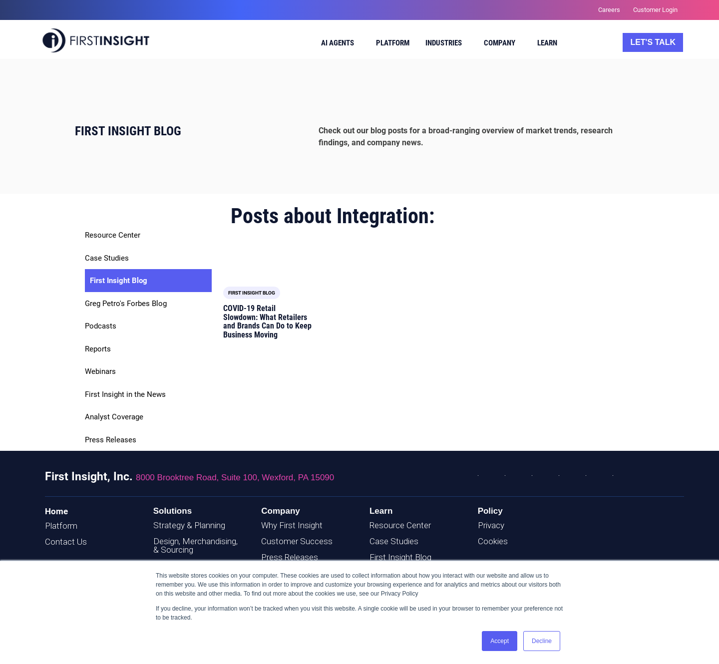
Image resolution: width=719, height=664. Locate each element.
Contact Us (66, 542)
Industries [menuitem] (443, 42)
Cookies (493, 541)
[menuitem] (338, 44)
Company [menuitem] (499, 42)
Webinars (100, 371)
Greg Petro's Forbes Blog (126, 303)
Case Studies (107, 258)
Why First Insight (292, 525)
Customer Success (297, 541)
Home (56, 511)
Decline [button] (542, 641)
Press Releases (110, 439)
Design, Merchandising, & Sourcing (195, 545)
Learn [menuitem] (547, 42)
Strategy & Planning (189, 525)
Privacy (491, 525)
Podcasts (100, 326)
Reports (98, 348)
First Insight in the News (125, 394)
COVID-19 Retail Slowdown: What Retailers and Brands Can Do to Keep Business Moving (267, 321)
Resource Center (112, 235)
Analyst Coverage (114, 416)
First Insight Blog (118, 280)
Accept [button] (499, 641)
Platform (61, 526)
